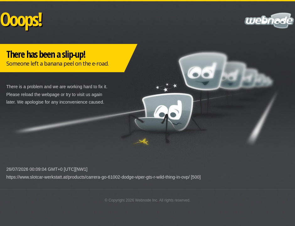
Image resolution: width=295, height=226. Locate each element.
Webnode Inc (146, 200)
